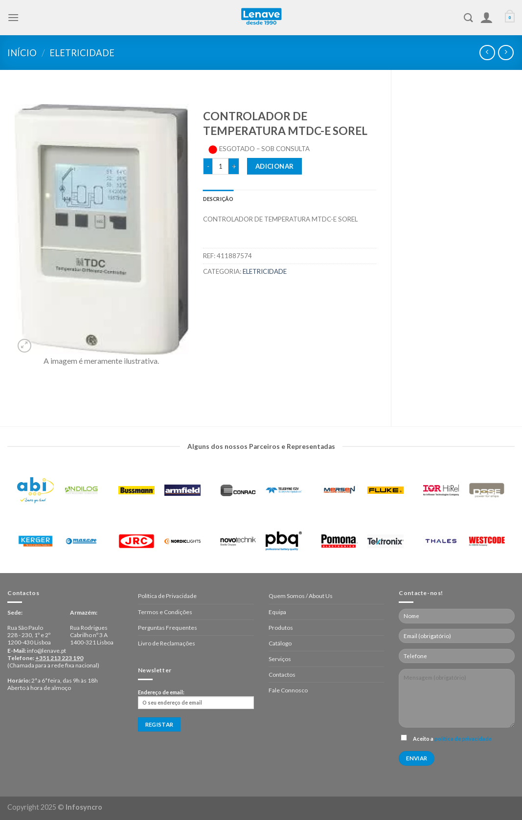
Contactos (282, 674)
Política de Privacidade (167, 595)
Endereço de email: (196, 699)
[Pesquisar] (468, 17)
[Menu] (13, 17)
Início (22, 52)
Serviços (280, 659)
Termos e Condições (165, 612)
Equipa (277, 612)
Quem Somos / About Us (301, 595)
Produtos (281, 627)
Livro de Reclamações (166, 643)
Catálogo (280, 643)
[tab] (218, 199)
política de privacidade (463, 738)
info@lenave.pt (46, 650)
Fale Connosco (288, 690)
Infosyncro (84, 807)
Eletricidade (81, 52)
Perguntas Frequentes (167, 627)
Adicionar (274, 166)
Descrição (218, 199)
